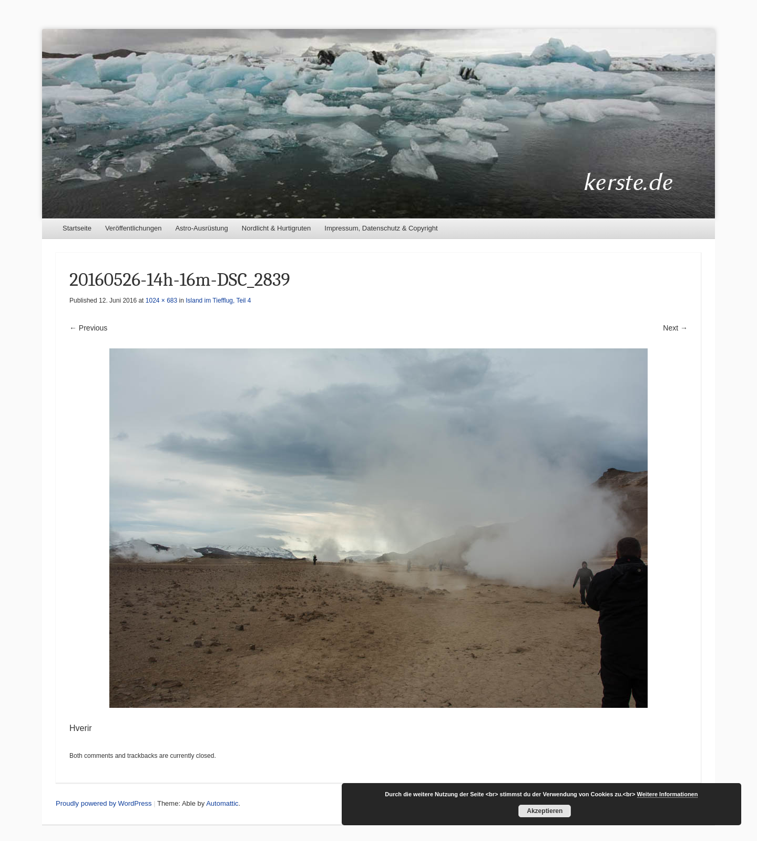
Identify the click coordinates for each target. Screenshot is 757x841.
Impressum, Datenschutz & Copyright (380, 228)
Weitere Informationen (667, 794)
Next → (675, 328)
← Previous (88, 328)
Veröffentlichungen (133, 228)
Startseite (77, 228)
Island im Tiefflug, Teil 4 (218, 300)
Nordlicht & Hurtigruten (276, 228)
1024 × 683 (161, 300)
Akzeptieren (544, 811)
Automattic (222, 803)
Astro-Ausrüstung (201, 228)
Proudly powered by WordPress (104, 803)
